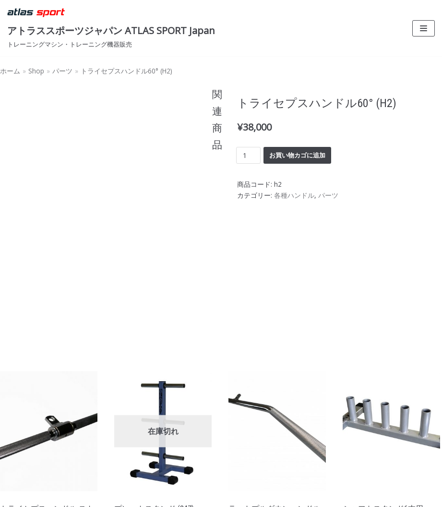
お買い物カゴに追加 (297, 155)
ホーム (10, 70)
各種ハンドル (294, 195)
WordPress (98, 496)
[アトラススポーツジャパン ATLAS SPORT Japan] (111, 28)
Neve (16, 496)
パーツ (62, 70)
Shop (36, 70)
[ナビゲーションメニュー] (423, 28)
